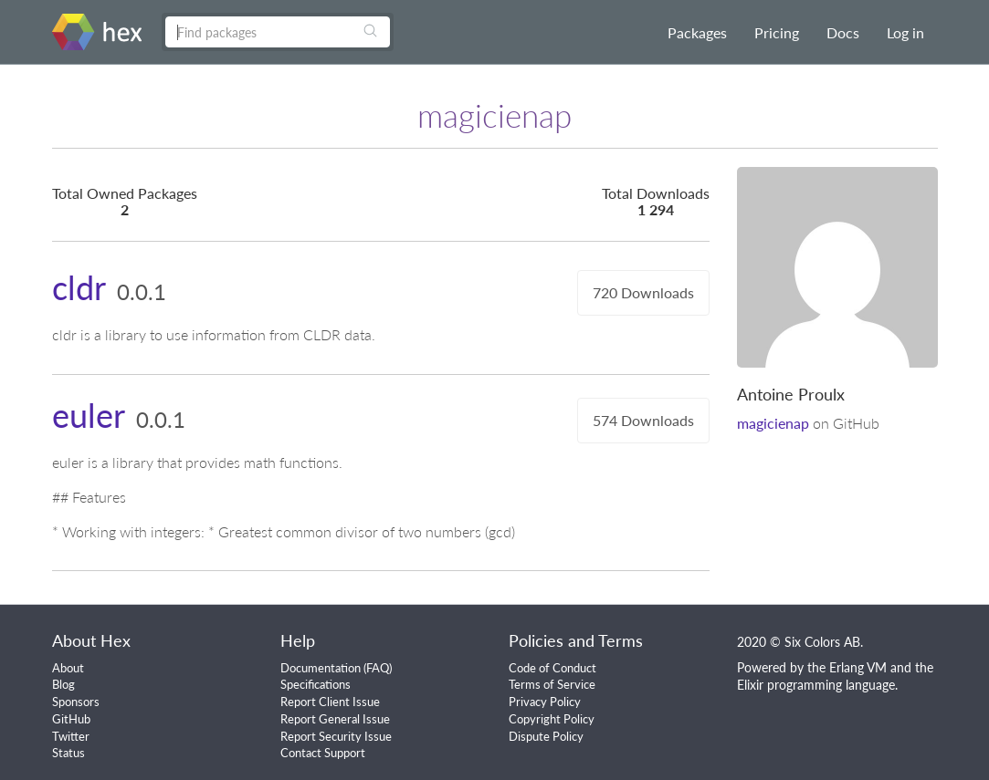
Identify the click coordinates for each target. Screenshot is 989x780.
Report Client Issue (330, 701)
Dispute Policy (546, 736)
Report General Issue (335, 719)
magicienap (773, 423)
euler (88, 415)
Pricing (776, 32)
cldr (79, 287)
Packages (697, 32)
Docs (842, 32)
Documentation (320, 667)
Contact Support (322, 752)
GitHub (71, 719)
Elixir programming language (816, 684)
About (68, 667)
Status (68, 752)
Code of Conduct (552, 667)
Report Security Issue (336, 736)
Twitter (70, 736)
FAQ (377, 667)
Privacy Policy (545, 701)
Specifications (315, 684)
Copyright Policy (551, 719)
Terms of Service (552, 684)
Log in (905, 32)
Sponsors (76, 701)
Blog (63, 684)
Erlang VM (858, 667)
